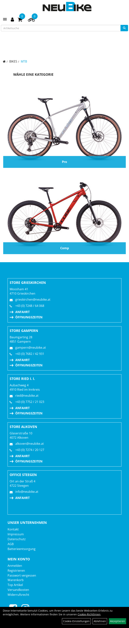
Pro (64, 162)
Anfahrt (22, 312)
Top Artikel (15, 585)
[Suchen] (124, 28)
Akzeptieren (117, 621)
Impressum (16, 534)
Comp (64, 248)
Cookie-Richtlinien (89, 614)
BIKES (13, 61)
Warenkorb (16, 580)
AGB (11, 544)
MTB (24, 61)
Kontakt (13, 529)
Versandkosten (18, 590)
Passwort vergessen (22, 575)
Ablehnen (100, 621)
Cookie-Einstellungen (76, 621)
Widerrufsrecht (18, 595)
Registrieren (16, 570)
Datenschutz (17, 539)
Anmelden (15, 566)
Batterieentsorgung (22, 549)
